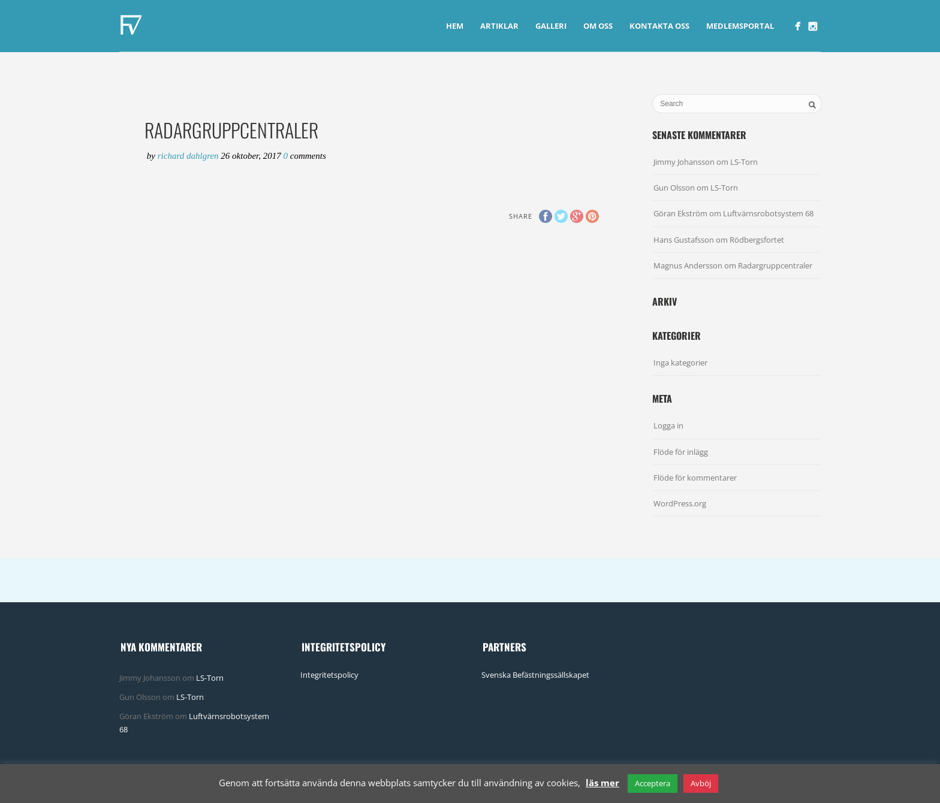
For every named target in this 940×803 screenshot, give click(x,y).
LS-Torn (744, 161)
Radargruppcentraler (775, 265)
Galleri (551, 25)
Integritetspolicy (329, 674)
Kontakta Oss (659, 25)
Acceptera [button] (652, 783)
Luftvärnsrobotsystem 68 (768, 213)
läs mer (602, 783)
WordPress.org (679, 503)
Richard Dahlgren (189, 156)
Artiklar (499, 25)
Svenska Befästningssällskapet (535, 674)
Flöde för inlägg (680, 451)
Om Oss (598, 25)
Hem (454, 25)
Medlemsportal (740, 25)
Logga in (668, 425)
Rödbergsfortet (757, 239)
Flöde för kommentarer (695, 477)
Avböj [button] (701, 783)
